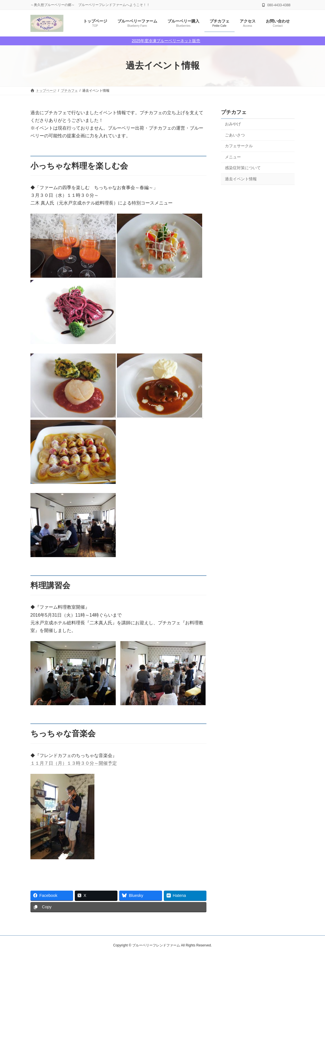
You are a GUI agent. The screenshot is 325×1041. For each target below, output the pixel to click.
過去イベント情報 (241, 179)
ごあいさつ (235, 134)
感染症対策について (243, 167)
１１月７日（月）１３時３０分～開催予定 (73, 763)
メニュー (233, 157)
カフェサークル (239, 146)
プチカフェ (234, 112)
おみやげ (233, 124)
